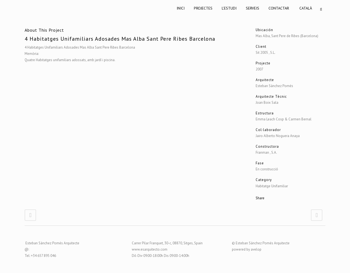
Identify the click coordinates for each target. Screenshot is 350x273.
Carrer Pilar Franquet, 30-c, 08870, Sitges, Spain (167, 243)
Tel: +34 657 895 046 (40, 255)
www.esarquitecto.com (149, 249)
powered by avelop (246, 249)
